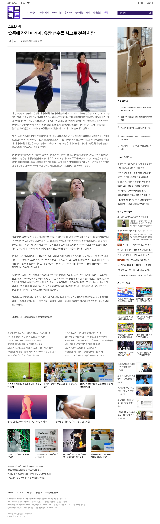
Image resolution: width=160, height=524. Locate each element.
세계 (88, 12)
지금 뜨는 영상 (25, 3)
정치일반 (97, 12)
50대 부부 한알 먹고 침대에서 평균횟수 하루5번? (26, 337)
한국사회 (68, 12)
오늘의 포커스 (12, 3)
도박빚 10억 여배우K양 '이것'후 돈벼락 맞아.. (25, 470)
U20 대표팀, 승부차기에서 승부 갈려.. (132, 191)
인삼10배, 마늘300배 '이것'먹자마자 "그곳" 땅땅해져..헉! (29, 474)
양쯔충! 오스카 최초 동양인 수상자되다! (133, 177)
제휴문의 (29, 493)
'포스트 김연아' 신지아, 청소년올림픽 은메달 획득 (134, 173)
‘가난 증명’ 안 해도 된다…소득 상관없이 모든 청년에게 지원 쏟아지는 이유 (135, 200)
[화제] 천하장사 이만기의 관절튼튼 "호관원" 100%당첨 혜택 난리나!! (89, 340)
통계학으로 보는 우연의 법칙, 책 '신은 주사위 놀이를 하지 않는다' (135, 164)
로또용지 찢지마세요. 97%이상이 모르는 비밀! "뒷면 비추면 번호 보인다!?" (32, 348)
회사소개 (10, 493)
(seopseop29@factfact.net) (38, 317)
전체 (106, 12)
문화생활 (79, 12)
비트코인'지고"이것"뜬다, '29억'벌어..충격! (24, 355)
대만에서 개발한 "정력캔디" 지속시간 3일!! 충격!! (27, 466)
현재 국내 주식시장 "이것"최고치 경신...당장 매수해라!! (86, 337)
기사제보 (140, 3)
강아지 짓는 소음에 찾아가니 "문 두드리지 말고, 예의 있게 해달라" (134, 204)
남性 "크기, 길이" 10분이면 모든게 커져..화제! (82, 344)
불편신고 (39, 493)
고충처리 (149, 3)
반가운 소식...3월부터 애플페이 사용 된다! (134, 182)
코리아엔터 (31, 12)
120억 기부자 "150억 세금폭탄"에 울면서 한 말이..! (84, 355)
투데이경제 (44, 12)
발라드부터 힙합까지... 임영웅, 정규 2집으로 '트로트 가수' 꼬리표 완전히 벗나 (134, 186)
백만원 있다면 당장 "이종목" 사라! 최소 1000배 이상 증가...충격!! (32, 352)
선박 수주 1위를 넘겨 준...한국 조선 (131, 168)
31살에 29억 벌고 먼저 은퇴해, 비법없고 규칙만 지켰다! (29, 333)
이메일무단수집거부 (52, 493)
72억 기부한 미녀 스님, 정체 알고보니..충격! (24, 340)
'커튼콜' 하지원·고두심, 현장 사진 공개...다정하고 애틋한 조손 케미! (135, 195)
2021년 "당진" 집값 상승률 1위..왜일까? (80, 348)
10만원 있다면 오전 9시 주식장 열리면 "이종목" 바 (84, 352)
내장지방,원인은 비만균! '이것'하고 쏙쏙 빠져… (26, 344)
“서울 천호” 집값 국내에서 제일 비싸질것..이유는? (27, 478)
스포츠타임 (57, 12)
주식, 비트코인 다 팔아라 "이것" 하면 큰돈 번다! (83, 333)
